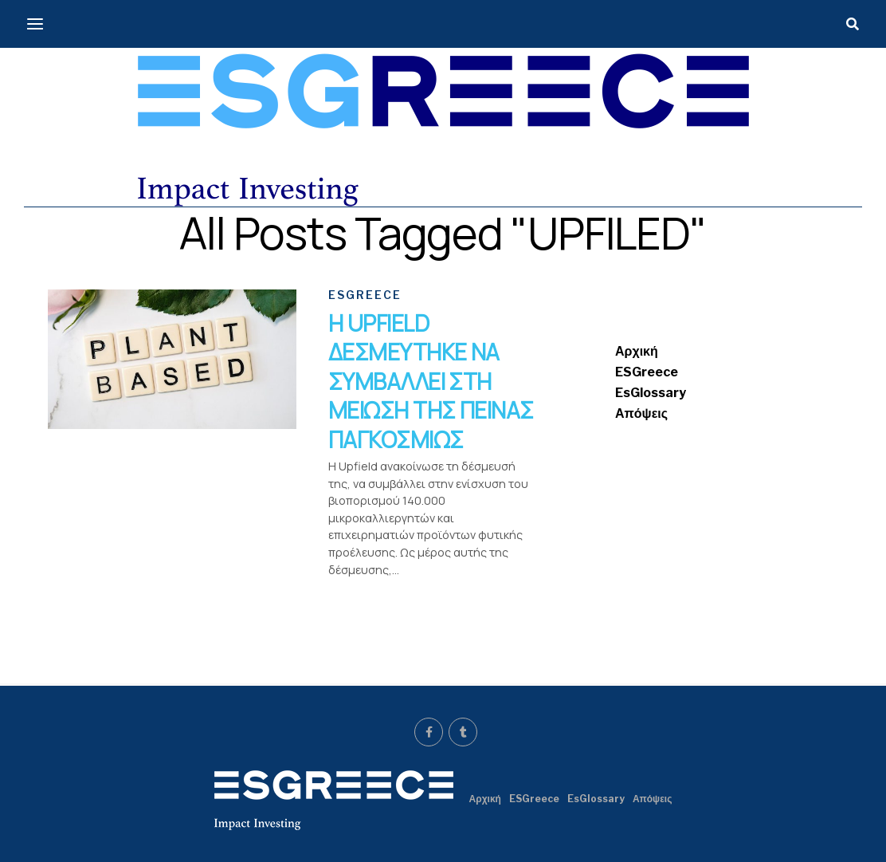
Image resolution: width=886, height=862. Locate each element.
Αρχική (636, 351)
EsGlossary (650, 392)
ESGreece (646, 372)
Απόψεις (641, 413)
